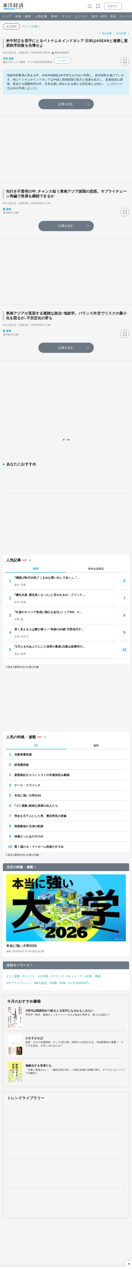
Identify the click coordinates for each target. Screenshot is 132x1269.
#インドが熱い (31, 26)
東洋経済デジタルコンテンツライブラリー (28, 1263)
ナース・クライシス (27, 663)
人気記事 (41, 16)
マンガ (66, 16)
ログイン (113, 6)
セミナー (74, 1185)
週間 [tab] (96, 623)
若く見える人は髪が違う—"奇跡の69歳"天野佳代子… (49, 507)
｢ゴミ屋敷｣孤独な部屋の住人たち (36, 684)
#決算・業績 (93, 854)
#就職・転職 (57, 861)
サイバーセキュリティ (16, 1219)
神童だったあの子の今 (28, 714)
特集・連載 (23, 16)
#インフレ (28, 854)
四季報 (92, 1185)
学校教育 (8, 1213)
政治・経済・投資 (104, 16)
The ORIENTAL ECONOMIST (21, 1245)
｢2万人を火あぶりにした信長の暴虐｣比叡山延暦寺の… (49, 524)
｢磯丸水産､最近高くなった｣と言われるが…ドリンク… (49, 473)
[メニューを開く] (127, 6)
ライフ (72, 1193)
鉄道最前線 (21, 643)
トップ (6, 16)
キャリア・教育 (54, 1193)
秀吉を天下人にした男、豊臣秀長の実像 (40, 694)
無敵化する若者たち (38, 943)
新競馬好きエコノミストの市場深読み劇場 (41, 653)
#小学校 (43, 854)
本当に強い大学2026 (27, 673)
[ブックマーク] (125, 61)
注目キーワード (18, 843)
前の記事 (107, 33)
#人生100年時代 (78, 861)
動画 (55, 16)
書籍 (107, 1185)
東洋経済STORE (13, 1257)
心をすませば (34, 916)
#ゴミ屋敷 (13, 854)
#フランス (57, 854)
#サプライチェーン (19, 861)
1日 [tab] (36, 623)
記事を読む (66, 104)
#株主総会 (40, 861)
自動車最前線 (23, 632)
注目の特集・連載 (20, 745)
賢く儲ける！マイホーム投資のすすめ (39, 725)
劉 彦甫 (7, 209)
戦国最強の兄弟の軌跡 (28, 704)
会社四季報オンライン (16, 1251)
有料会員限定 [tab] (96, 446)
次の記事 (121, 33)
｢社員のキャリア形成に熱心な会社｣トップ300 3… (48, 490)
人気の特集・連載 (21, 615)
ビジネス (81, 16)
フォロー (62, 60)
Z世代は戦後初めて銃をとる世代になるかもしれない (59, 888)
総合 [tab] (36, 446)
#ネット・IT (74, 854)
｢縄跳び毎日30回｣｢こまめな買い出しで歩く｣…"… (47, 455)
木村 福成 (8, 58)
